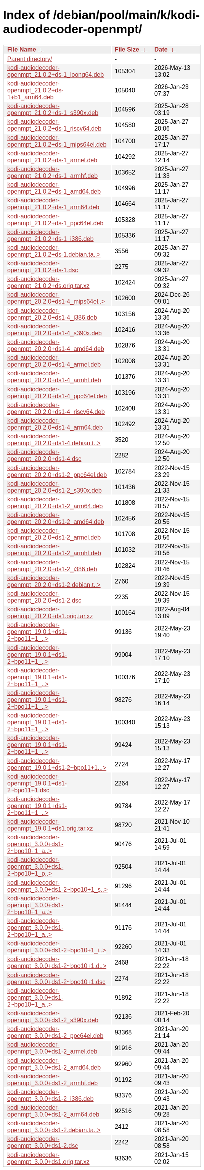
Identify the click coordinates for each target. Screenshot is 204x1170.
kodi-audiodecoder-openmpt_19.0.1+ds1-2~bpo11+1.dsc (37, 783)
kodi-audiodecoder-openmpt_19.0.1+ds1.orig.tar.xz (50, 825)
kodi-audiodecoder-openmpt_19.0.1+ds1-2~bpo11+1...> (56, 764)
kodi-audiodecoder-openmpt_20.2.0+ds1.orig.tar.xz (50, 612)
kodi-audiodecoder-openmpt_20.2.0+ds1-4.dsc (44, 455)
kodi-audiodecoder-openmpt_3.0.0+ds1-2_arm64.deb (53, 1111)
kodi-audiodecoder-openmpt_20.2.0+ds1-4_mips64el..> (56, 298)
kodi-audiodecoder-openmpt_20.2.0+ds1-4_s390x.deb (54, 329)
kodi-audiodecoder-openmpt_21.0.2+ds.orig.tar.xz (48, 282)
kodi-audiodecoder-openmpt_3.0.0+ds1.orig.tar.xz (48, 1158)
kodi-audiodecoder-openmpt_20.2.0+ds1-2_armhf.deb (54, 549)
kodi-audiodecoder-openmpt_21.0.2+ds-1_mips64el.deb (56, 141)
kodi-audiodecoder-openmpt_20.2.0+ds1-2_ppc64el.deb (57, 471)
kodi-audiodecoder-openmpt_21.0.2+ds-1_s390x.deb (52, 109)
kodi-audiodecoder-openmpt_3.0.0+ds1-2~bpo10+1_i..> (56, 946)
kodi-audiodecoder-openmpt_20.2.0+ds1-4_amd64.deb (55, 345)
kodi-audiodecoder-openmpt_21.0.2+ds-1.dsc (42, 266)
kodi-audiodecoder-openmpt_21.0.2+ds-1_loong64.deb (55, 71)
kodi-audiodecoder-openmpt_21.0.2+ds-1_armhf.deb (52, 172)
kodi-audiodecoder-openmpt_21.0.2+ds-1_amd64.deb (54, 188)
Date (161, 49)
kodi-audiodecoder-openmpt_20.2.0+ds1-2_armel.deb (54, 534)
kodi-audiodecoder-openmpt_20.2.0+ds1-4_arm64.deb (55, 424)
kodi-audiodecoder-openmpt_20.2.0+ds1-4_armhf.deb (54, 376)
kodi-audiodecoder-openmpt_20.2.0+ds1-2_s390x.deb (54, 487)
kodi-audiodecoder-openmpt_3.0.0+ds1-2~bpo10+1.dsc (56, 978)
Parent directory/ (29, 59)
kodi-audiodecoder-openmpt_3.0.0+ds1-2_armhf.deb (52, 1079)
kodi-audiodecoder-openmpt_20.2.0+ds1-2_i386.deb (52, 565)
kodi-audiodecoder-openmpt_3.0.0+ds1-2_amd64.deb (54, 1064)
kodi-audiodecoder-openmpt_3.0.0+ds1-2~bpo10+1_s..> (57, 886)
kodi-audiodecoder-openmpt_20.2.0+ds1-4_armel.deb (54, 361)
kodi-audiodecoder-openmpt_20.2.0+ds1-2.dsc (44, 597)
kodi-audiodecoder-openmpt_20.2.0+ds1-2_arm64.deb (55, 502)
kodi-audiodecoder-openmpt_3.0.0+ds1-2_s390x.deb (52, 1016)
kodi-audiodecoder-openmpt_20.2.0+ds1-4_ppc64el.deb (57, 392)
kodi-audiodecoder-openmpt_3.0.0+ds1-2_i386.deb (50, 1095)
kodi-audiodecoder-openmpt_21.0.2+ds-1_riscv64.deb (54, 125)
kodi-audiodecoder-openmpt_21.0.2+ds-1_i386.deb (50, 235)
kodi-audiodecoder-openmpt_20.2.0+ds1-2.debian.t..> (54, 581)
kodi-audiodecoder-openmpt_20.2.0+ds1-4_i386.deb (52, 314)
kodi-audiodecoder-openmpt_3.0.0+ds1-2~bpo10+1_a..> (35, 844)
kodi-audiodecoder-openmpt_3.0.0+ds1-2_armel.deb (52, 1048)
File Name (21, 49)
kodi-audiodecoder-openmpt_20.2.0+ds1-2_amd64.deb (55, 518)
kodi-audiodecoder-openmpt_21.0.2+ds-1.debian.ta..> (54, 251)
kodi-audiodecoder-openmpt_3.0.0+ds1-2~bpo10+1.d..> (56, 962)
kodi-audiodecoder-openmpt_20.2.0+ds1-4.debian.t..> (54, 439)
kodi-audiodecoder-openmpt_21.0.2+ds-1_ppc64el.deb (55, 219)
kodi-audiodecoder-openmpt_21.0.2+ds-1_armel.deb (52, 156)
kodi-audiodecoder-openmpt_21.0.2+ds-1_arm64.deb (53, 203)
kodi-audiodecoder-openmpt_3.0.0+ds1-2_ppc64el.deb (55, 1032)
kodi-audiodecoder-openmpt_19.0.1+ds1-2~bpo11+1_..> (37, 632)
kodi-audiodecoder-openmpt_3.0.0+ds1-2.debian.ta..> (54, 1126)
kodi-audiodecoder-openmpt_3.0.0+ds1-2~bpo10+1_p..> (35, 866)
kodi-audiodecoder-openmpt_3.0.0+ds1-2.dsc (42, 1142)
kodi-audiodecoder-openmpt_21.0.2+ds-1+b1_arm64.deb (35, 90)
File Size (127, 49)
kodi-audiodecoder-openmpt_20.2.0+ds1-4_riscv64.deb (56, 408)
